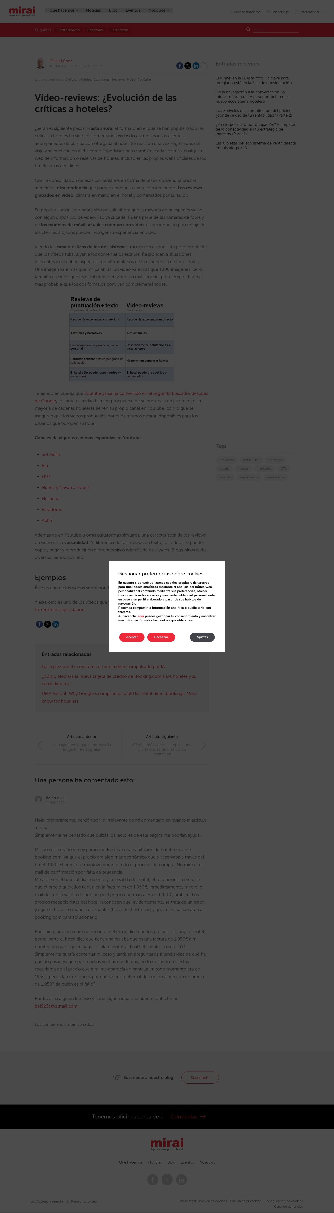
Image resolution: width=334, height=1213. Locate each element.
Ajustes (202, 637)
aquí (141, 616)
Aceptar (132, 637)
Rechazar (161, 637)
